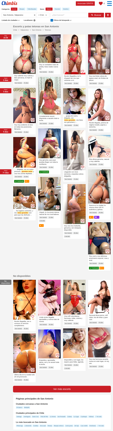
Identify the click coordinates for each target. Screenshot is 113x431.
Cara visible (84, 425)
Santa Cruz (35, 416)
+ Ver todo (98, 416)
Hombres (66, 9)
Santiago (19, 416)
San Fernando (62, 416)
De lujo (76, 425)
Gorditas (35, 425)
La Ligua (76, 416)
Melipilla (26, 407)
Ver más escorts (62, 389)
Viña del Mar (44, 416)
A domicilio (28, 425)
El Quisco (19, 407)
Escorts (14, 9)
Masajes (22, 9)
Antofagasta (27, 416)
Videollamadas (32, 9)
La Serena (53, 416)
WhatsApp (20, 425)
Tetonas (50, 425)
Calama (69, 416)
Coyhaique (84, 416)
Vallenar (91, 416)
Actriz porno (69, 425)
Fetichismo (92, 425)
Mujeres (49, 9)
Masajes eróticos (58, 425)
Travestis (57, 9)
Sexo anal (43, 425)
